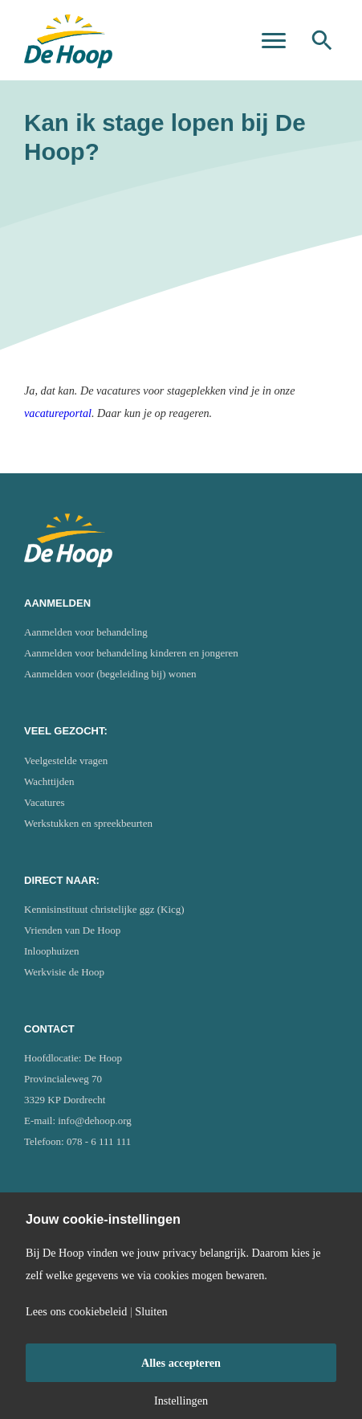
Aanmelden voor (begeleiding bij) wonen (110, 674)
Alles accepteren (181, 1362)
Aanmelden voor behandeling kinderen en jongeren (131, 653)
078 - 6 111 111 (99, 1141)
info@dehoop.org (95, 1120)
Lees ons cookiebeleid (76, 1311)
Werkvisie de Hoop (64, 972)
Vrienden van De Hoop (72, 930)
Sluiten (151, 1311)
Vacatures (44, 802)
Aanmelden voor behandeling (86, 632)
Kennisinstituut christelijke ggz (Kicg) (104, 909)
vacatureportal (58, 413)
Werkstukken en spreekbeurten (88, 823)
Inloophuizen (51, 951)
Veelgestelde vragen (66, 760)
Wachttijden (49, 781)
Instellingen (181, 1400)
